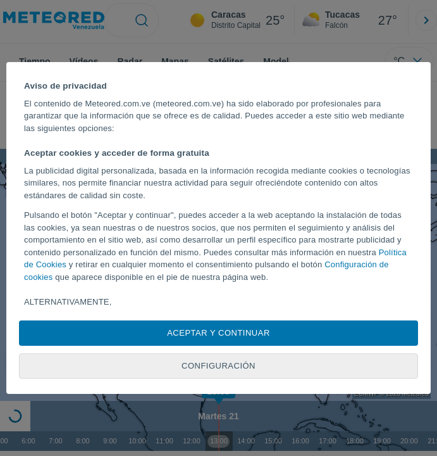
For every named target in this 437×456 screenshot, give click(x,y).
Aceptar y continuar (218, 333)
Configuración (218, 365)
